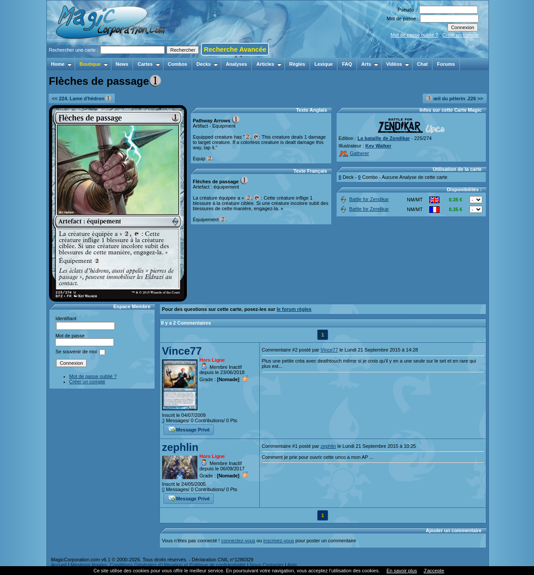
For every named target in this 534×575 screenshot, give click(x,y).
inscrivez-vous (278, 540)
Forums (445, 64)
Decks (207, 64)
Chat (422, 64)
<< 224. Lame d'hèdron (82, 98)
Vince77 (182, 351)
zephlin (180, 447)
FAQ (347, 64)
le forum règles (293, 309)
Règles (297, 64)
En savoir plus (401, 570)
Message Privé (189, 428)
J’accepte (434, 570)
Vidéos (397, 64)
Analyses (236, 64)
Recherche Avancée (235, 49)
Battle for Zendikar (364, 199)
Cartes (148, 64)
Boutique (94, 64)
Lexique (323, 64)
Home (61, 64)
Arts (370, 64)
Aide (292, 564)
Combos (177, 64)
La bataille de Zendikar (383, 138)
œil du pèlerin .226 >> (454, 98)
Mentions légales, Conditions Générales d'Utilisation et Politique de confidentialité (158, 564)
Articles (268, 64)
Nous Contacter (266, 564)
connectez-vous (238, 540)
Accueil (59, 564)
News (122, 64)
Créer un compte (461, 35)
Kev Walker (378, 145)
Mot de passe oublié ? (414, 35)
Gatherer (354, 153)
